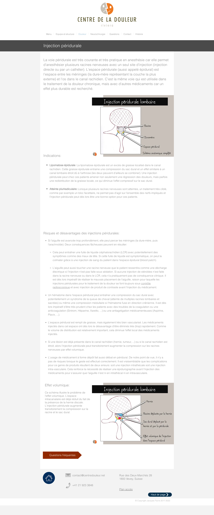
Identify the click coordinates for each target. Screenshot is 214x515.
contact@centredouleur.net (88, 475)
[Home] (49, 478)
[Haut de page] (160, 495)
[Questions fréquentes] (62, 455)
